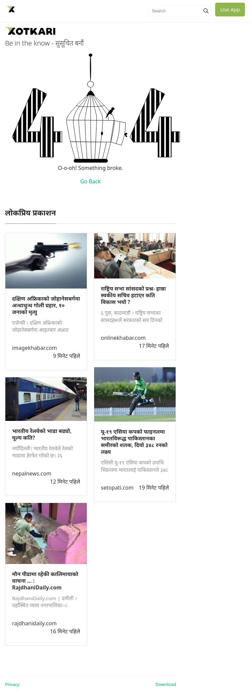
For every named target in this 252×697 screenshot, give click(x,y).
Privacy (12, 684)
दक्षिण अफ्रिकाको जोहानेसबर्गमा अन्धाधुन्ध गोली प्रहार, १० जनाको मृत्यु (46, 305)
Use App (230, 9)
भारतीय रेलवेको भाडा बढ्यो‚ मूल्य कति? (42, 434)
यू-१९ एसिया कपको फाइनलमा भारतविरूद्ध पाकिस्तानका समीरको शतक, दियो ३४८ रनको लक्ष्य (134, 441)
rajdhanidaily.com (34, 623)
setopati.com (117, 487)
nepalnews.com (31, 473)
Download (165, 684)
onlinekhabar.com (123, 337)
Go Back (90, 181)
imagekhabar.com (34, 348)
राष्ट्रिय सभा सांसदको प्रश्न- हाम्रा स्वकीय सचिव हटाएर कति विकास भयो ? (133, 295)
